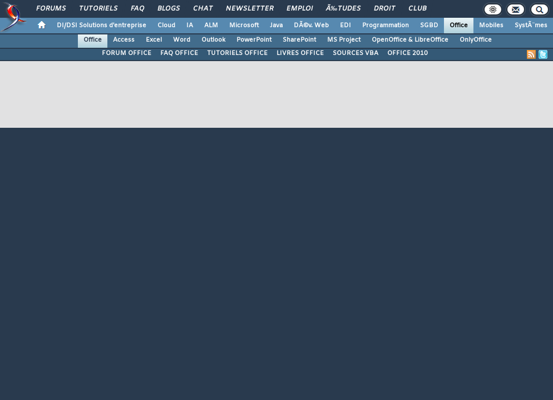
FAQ (137, 8)
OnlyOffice (476, 40)
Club (417, 8)
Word (181, 40)
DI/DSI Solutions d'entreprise (101, 25)
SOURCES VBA (355, 53)
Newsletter (249, 8)
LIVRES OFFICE (300, 53)
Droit (384, 8)
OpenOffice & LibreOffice (410, 40)
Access (124, 40)
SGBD (429, 25)
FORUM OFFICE (126, 53)
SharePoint (299, 40)
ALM (211, 25)
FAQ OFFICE (179, 53)
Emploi (299, 8)
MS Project (344, 40)
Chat (203, 8)
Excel (154, 40)
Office (459, 25)
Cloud (166, 25)
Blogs (168, 8)
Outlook (213, 40)
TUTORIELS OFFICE (237, 53)
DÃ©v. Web (311, 25)
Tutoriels (98, 8)
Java (276, 25)
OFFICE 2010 (407, 53)
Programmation (385, 25)
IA (189, 25)
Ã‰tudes (343, 8)
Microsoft (244, 25)
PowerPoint (253, 40)
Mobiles (491, 25)
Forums (51, 8)
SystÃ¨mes (531, 25)
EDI (345, 25)
